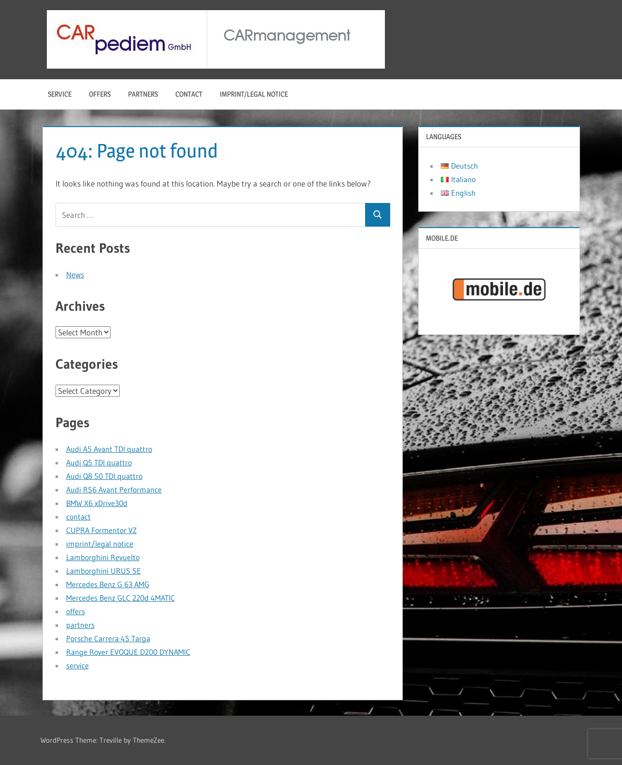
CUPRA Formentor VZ (101, 530)
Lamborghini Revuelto (103, 557)
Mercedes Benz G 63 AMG (107, 584)
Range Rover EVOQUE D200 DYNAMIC (128, 652)
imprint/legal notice (254, 94)
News (75, 274)
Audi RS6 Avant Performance (114, 489)
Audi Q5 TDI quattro (99, 462)
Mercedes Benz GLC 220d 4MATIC (120, 598)
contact (188, 94)
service (59, 94)
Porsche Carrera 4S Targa (108, 638)
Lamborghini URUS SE (103, 571)
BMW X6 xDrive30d (96, 503)
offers (100, 94)
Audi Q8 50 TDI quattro (104, 476)
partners (143, 94)
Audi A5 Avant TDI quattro (109, 449)
